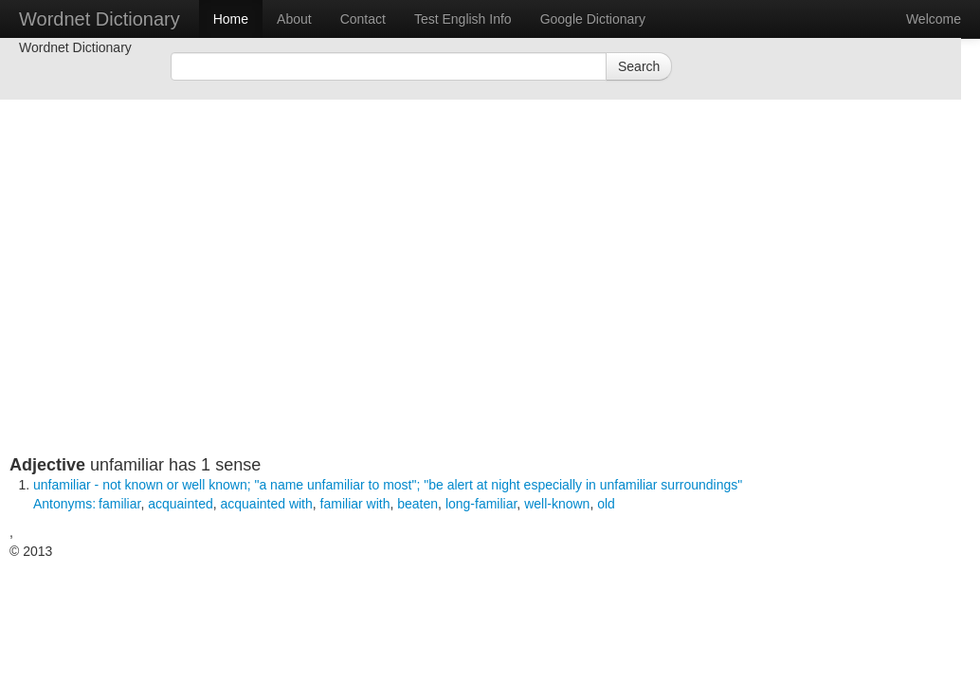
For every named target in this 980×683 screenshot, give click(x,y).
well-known (557, 503)
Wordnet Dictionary (99, 19)
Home (230, 19)
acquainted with (267, 503)
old (606, 503)
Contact (363, 19)
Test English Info (463, 19)
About (294, 19)
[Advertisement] (379, 322)
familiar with (355, 503)
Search (639, 66)
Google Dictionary (592, 19)
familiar (119, 503)
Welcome (933, 19)
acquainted (180, 503)
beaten (417, 503)
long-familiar (481, 503)
